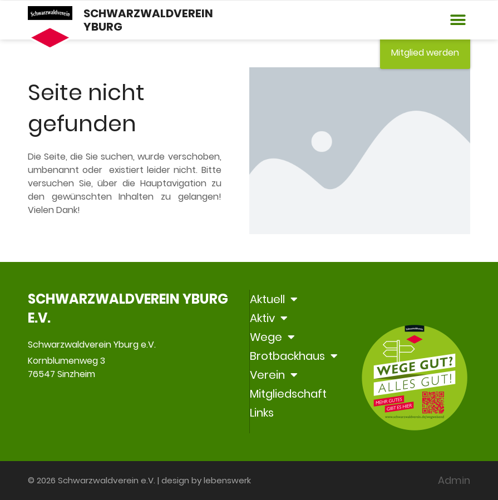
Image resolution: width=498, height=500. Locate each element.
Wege (272, 337)
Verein (274, 374)
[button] (457, 20)
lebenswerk (227, 480)
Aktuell (274, 299)
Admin (454, 480)
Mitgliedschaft (288, 394)
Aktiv (269, 318)
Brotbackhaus (294, 355)
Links (262, 412)
